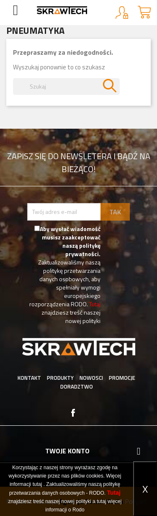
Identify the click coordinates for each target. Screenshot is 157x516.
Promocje (122, 378)
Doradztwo (76, 386)
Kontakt (29, 378)
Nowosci (91, 378)
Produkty (60, 378)
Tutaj (94, 304)
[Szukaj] (66, 86)
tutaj (37, 484)
